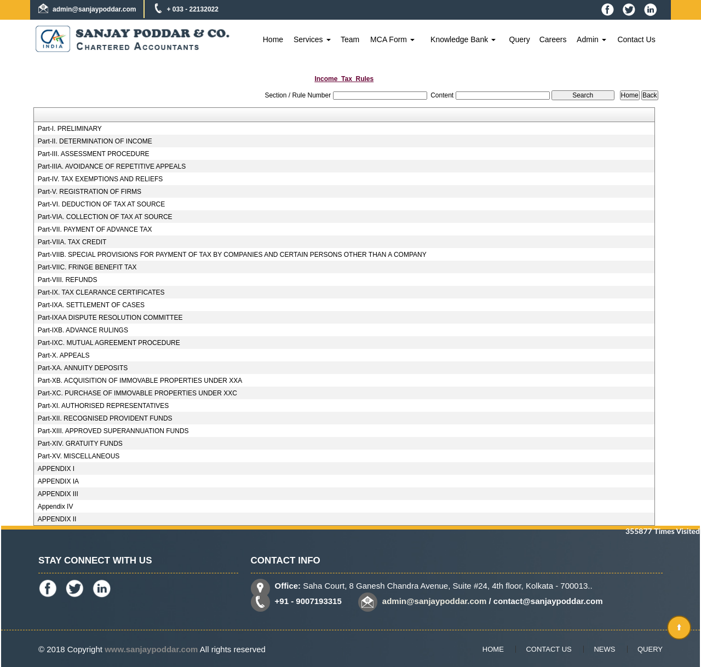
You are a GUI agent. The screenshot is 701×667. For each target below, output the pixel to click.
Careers (553, 39)
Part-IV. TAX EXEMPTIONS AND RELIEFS (100, 179)
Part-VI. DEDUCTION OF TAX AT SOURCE (101, 204)
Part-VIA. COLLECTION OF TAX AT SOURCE (105, 217)
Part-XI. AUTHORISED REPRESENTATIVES (103, 406)
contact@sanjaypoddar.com (548, 601)
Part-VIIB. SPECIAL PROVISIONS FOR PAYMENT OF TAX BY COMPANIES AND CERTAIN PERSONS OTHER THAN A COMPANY (232, 254)
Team (350, 39)
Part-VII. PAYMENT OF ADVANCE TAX (95, 229)
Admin (591, 39)
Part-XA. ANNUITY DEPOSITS (83, 368)
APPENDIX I (56, 469)
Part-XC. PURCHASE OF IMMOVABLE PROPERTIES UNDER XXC (137, 393)
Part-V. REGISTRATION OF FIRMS (89, 192)
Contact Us (636, 39)
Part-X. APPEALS (64, 355)
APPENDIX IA (58, 481)
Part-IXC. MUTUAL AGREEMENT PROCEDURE (109, 343)
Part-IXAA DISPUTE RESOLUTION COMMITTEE (110, 317)
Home (273, 39)
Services (312, 39)
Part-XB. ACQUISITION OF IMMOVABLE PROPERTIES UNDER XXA (140, 380)
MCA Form (392, 39)
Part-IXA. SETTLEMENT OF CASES (91, 305)
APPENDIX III (58, 494)
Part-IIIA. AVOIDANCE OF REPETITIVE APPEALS (112, 166)
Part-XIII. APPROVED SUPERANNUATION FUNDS (113, 431)
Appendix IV (55, 506)
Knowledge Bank (463, 39)
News (604, 649)
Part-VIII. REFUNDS (67, 280)
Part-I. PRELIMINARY (70, 129)
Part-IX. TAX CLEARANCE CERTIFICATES (101, 292)
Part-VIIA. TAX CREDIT (72, 242)
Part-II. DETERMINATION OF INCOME (95, 141)
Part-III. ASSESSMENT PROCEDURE (94, 154)
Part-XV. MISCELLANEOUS (79, 456)
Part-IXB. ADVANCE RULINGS (83, 330)
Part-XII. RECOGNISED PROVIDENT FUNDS (105, 418)
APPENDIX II (57, 519)
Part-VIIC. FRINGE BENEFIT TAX (87, 267)
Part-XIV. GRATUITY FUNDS (80, 443)
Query (519, 39)
